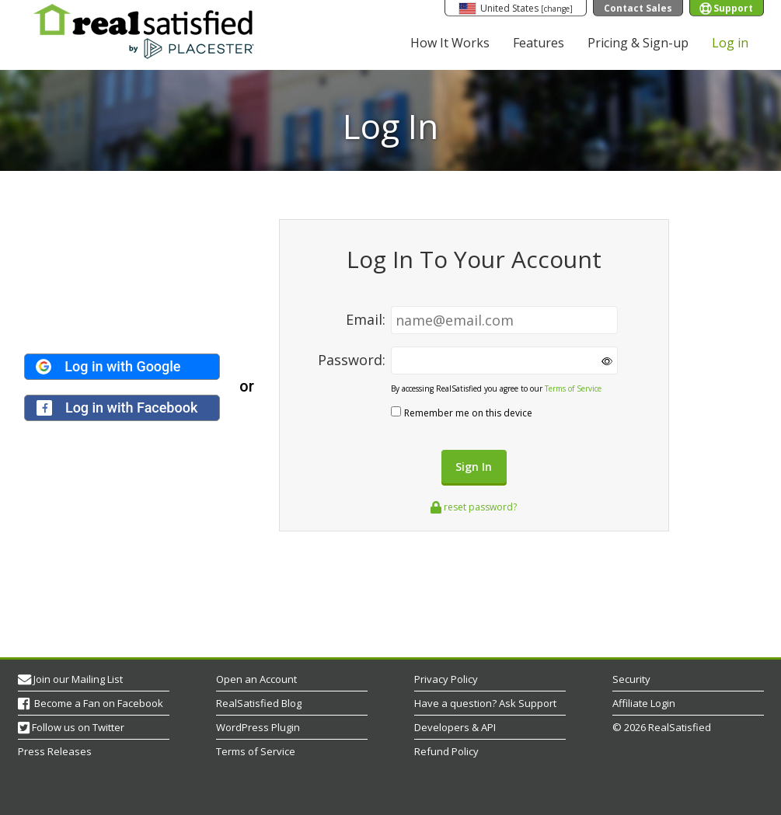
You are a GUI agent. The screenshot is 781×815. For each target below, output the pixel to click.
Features (538, 42)
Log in (730, 42)
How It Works (450, 42)
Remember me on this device (468, 413)
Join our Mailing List (78, 679)
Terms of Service (573, 388)
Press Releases (55, 751)
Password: (353, 359)
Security (631, 679)
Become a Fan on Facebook (97, 703)
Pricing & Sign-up (638, 42)
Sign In (473, 466)
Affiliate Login (643, 703)
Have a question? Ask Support (485, 703)
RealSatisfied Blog (259, 703)
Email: (367, 319)
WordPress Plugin (258, 727)
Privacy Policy (446, 679)
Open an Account (256, 679)
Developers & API (455, 727)
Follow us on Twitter (78, 727)
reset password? (474, 507)
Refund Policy (446, 751)
